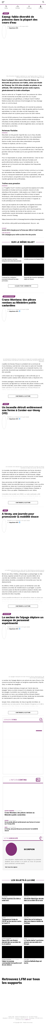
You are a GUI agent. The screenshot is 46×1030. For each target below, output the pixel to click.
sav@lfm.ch (27, 1019)
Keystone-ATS (13, 28)
